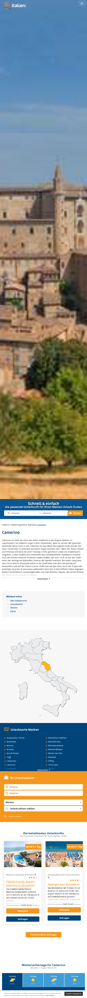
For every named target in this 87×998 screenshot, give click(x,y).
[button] (43, 802)
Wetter (13, 607)
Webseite (23, 910)
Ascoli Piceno (13, 753)
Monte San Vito (55, 753)
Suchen (75, 513)
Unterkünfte (16, 604)
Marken (31, 524)
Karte (13, 611)
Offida (51, 760)
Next (37, 854)
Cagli (9, 757)
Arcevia (10, 749)
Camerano (11, 760)
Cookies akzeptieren (73, 993)
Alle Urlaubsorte (18, 600)
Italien (5, 524)
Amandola (11, 741)
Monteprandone (55, 745)
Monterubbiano (55, 749)
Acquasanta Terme (16, 737)
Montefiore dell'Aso (57, 737)
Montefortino (54, 741)
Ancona (10, 745)
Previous (8, 854)
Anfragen (23, 919)
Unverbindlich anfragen (43, 931)
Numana (52, 757)
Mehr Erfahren (50, 995)
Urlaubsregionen (18, 524)
